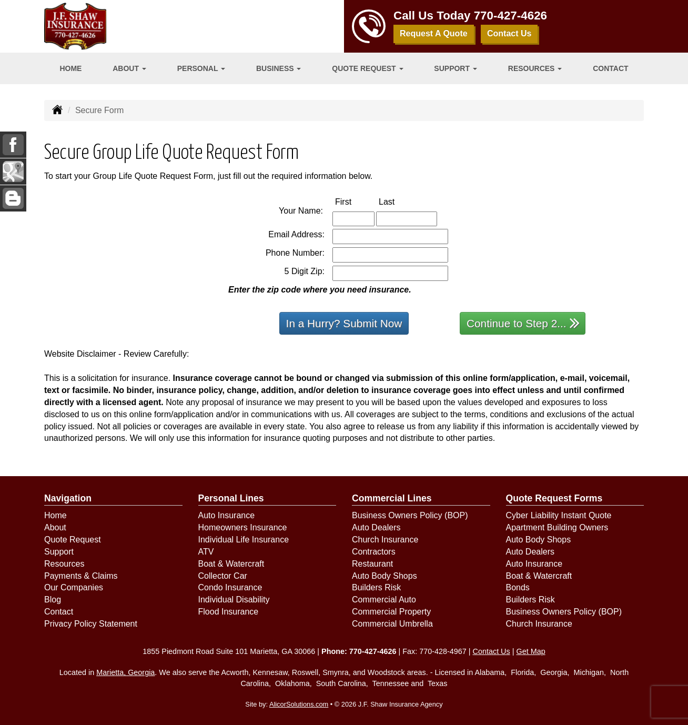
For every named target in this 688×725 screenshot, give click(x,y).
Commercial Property (391, 611)
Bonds (518, 587)
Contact (610, 68)
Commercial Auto (384, 599)
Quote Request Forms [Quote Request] (554, 498)
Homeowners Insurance (242, 527)
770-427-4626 (510, 15)
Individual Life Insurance (243, 539)
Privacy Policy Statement (90, 623)
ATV (206, 551)
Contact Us (509, 33)
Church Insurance (385, 539)
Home (70, 68)
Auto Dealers (376, 527)
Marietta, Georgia (125, 672)
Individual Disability (234, 599)
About (55, 527)
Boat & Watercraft (231, 563)
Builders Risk (376, 587)
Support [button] (455, 68)
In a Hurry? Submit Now (344, 323)
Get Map (530, 651)
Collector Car (222, 575)
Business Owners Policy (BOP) (410, 515)
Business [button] (278, 68)
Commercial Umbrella (392, 623)
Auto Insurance (226, 515)
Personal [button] (201, 68)
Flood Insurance (228, 611)
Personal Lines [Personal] (231, 498)
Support (59, 551)
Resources (64, 563)
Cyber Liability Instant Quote (559, 515)
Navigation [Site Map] (68, 498)
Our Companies (73, 587)
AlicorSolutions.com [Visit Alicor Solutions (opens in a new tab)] (298, 704)
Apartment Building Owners (557, 527)
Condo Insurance (230, 587)
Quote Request (72, 539)
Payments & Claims (81, 575)
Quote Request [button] (367, 68)
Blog (52, 599)
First (354, 201)
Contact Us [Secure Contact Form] (491, 651)
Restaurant (372, 563)
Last (398, 201)
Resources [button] (535, 68)
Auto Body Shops (384, 575)
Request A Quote (434, 33)
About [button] (129, 68)
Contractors (374, 551)
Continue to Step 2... (523, 322)
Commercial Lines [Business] (392, 498)
